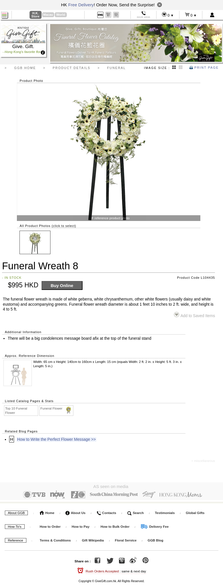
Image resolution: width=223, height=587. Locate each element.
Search (135, 512)
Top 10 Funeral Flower (16, 410)
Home (47, 512)
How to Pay (81, 525)
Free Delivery (81, 4)
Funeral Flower (56, 408)
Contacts (106, 512)
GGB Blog (155, 539)
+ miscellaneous (203, 461)
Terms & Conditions (55, 539)
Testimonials (165, 512)
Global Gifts (195, 512)
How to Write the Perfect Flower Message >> (56, 439)
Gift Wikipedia (93, 539)
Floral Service (125, 539)
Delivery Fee (154, 525)
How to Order (50, 525)
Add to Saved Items (194, 315)
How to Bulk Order (115, 525)
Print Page (204, 67)
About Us (75, 512)
